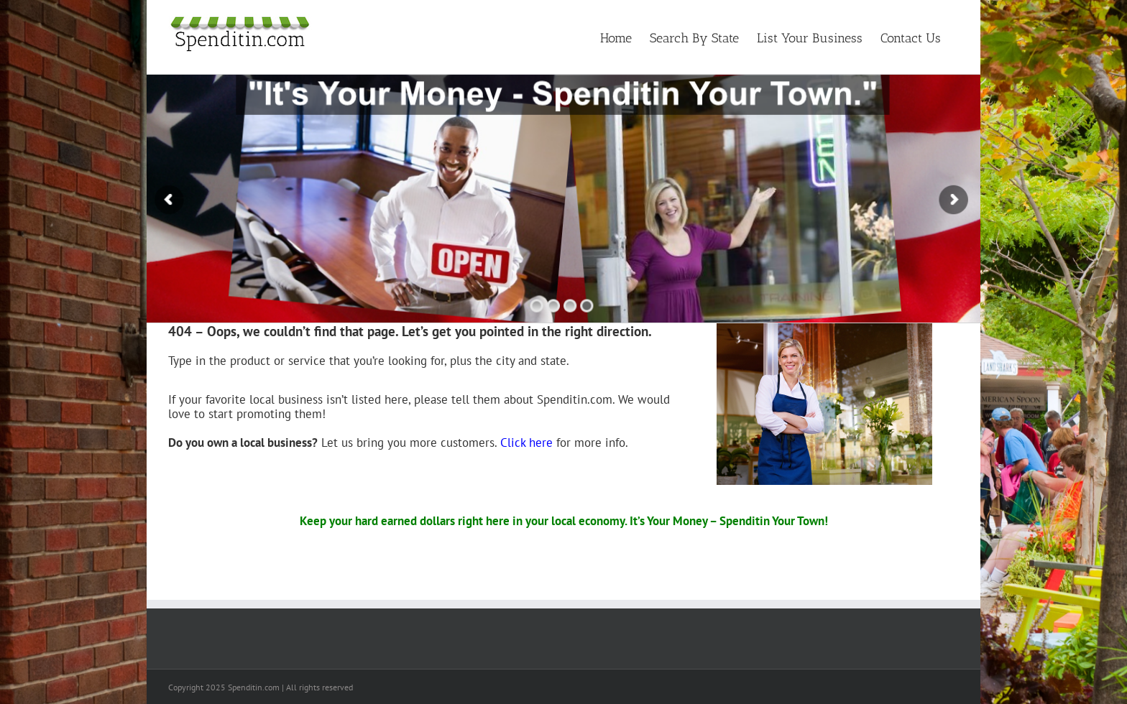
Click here (526, 442)
